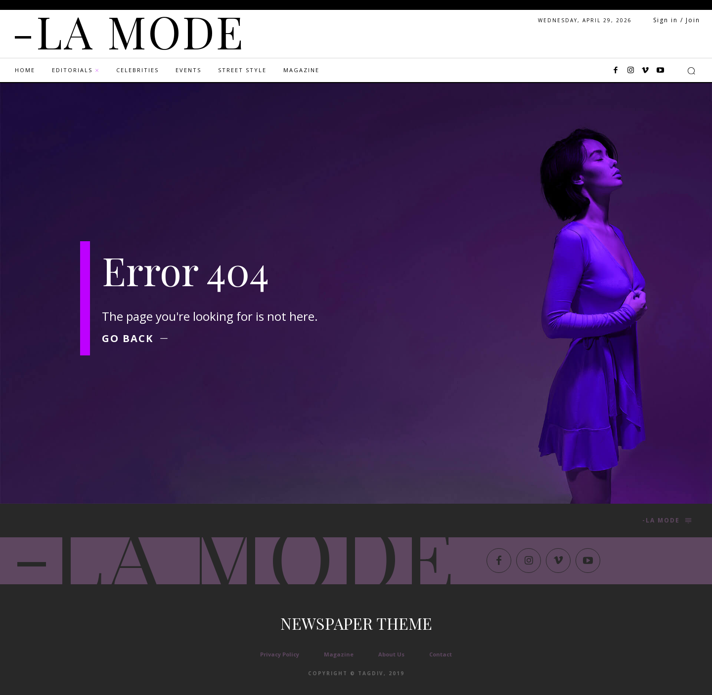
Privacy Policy (279, 654)
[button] (691, 71)
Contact (440, 654)
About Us (391, 654)
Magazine (339, 654)
